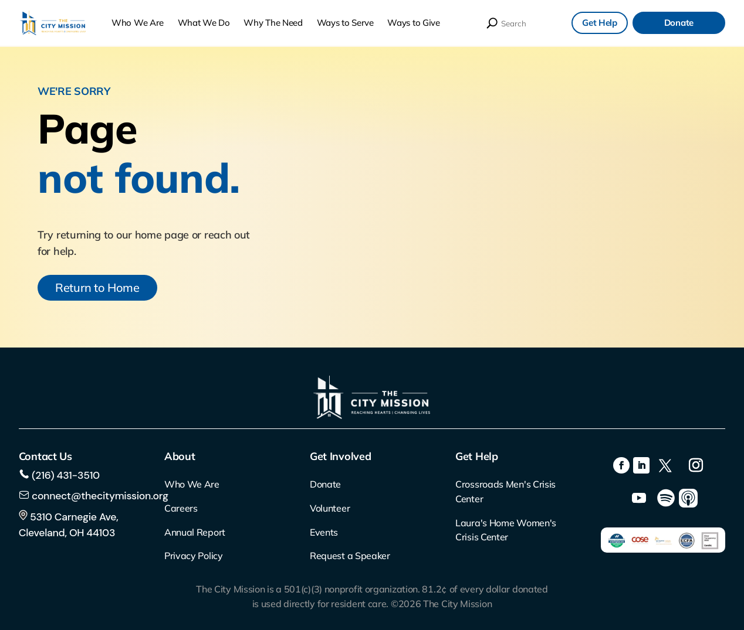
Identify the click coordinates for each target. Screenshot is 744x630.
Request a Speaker (350, 555)
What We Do (204, 23)
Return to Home (97, 287)
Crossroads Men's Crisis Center (505, 491)
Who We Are (137, 23)
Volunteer (330, 508)
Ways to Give (413, 23)
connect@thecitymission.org (100, 495)
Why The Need (273, 23)
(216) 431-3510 (64, 475)
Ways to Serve (345, 23)
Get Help (599, 22)
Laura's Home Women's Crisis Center (505, 530)
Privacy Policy (193, 555)
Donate (679, 22)
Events (324, 532)
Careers (181, 508)
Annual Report (194, 532)
